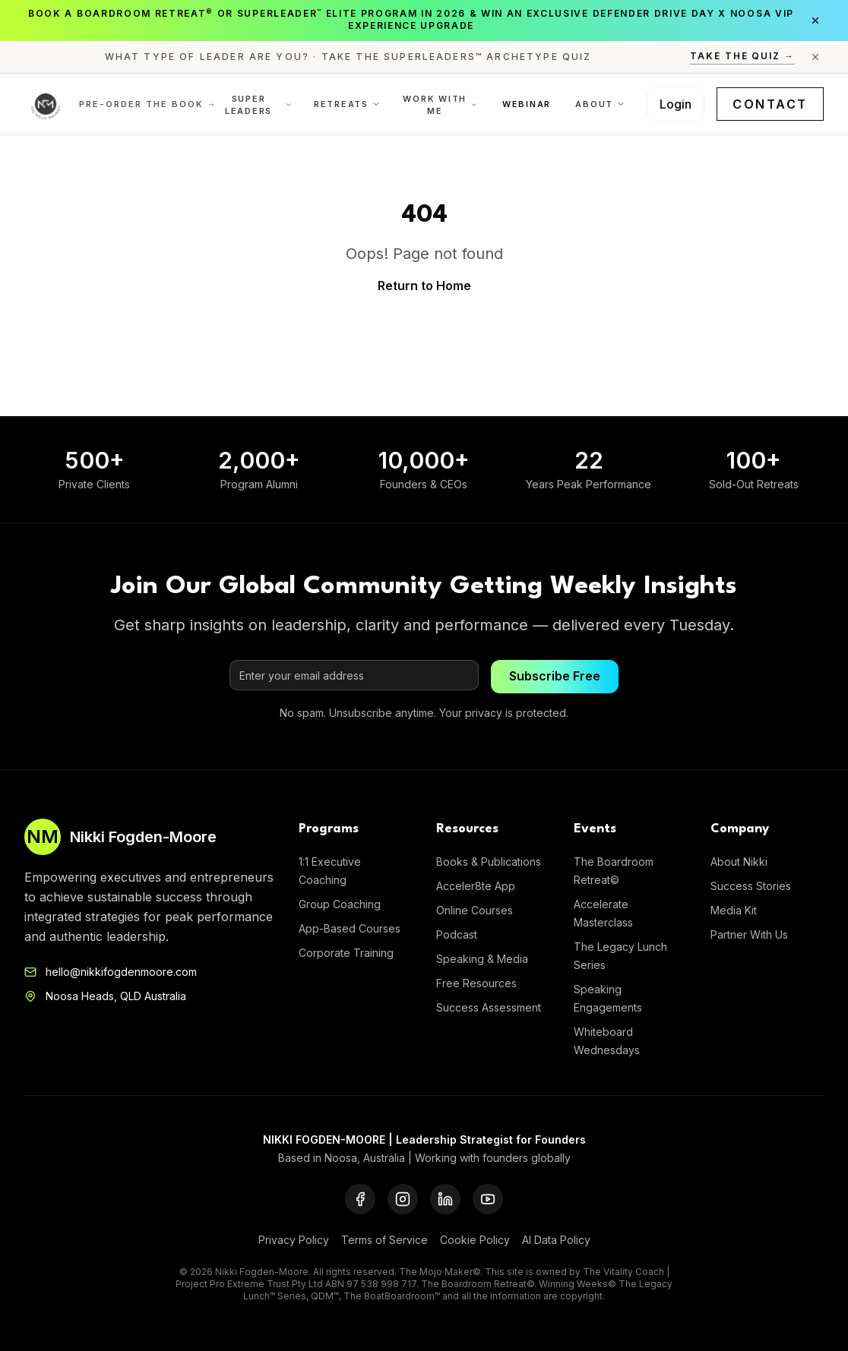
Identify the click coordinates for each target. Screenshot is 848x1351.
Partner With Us (749, 934)
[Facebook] (360, 1199)
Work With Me (440, 105)
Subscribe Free (554, 676)
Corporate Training (346, 952)
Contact (770, 104)
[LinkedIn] (445, 1199)
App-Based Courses (349, 928)
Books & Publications (488, 861)
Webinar (526, 104)
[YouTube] (488, 1199)
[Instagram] (403, 1199)
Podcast (456, 934)
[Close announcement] (815, 20)
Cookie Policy (475, 1239)
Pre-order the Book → (148, 104)
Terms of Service (384, 1239)
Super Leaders (259, 105)
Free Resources (476, 983)
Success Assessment (488, 1007)
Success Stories (750, 885)
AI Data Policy (556, 1239)
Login (675, 104)
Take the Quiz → (742, 56)
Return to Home (424, 285)
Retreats (347, 104)
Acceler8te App (475, 885)
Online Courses (474, 910)
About (600, 104)
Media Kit (733, 910)
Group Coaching (340, 904)
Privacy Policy (293, 1239)
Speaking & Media (482, 958)
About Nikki (738, 861)
